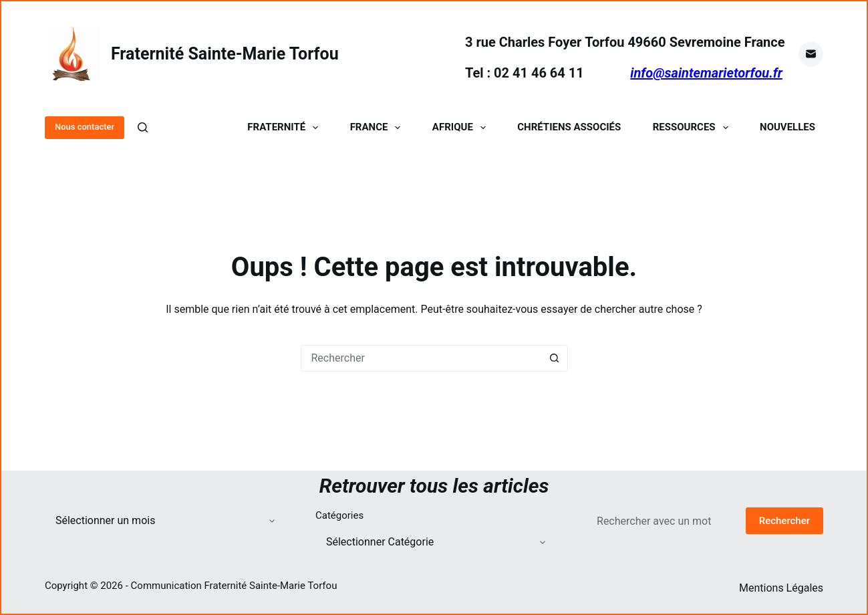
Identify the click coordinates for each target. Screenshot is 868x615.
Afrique (461, 127)
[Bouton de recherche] (554, 358)
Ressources (693, 127)
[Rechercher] (143, 127)
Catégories (339, 515)
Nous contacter (84, 127)
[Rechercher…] (421, 358)
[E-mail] (811, 54)
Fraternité (285, 127)
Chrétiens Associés (569, 127)
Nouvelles (787, 127)
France (378, 127)
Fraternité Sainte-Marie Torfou (225, 54)
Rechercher (784, 521)
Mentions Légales (781, 588)
